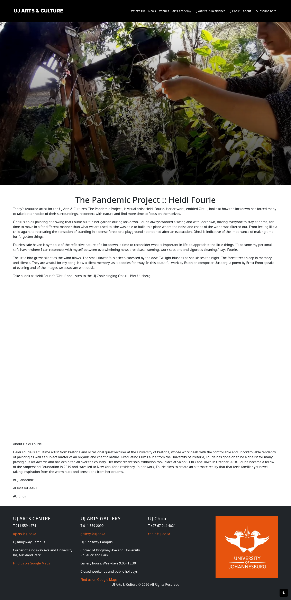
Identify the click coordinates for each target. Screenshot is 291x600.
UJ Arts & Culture (125, 584)
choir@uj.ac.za (159, 534)
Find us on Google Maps (31, 563)
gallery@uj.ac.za (93, 534)
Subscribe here (266, 11)
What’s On (138, 11)
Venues (164, 11)
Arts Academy (181, 11)
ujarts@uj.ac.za (24, 534)
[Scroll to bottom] (284, 593)
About (247, 11)
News (152, 11)
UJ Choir (233, 11)
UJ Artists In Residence (209, 11)
